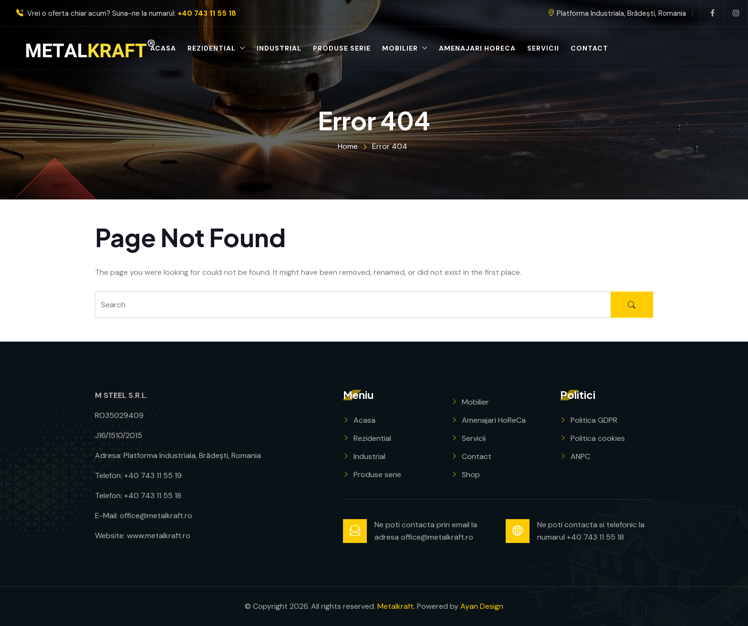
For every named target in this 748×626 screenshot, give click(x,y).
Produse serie (342, 48)
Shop (471, 475)
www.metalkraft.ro (158, 536)
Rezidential (211, 48)
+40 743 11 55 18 (206, 13)
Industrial (279, 48)
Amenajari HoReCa (477, 48)
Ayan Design (481, 606)
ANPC (580, 456)
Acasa (163, 48)
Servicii (543, 48)
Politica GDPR (594, 420)
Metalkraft (395, 606)
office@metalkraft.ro (156, 516)
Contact (589, 48)
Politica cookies (598, 438)
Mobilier (400, 48)
